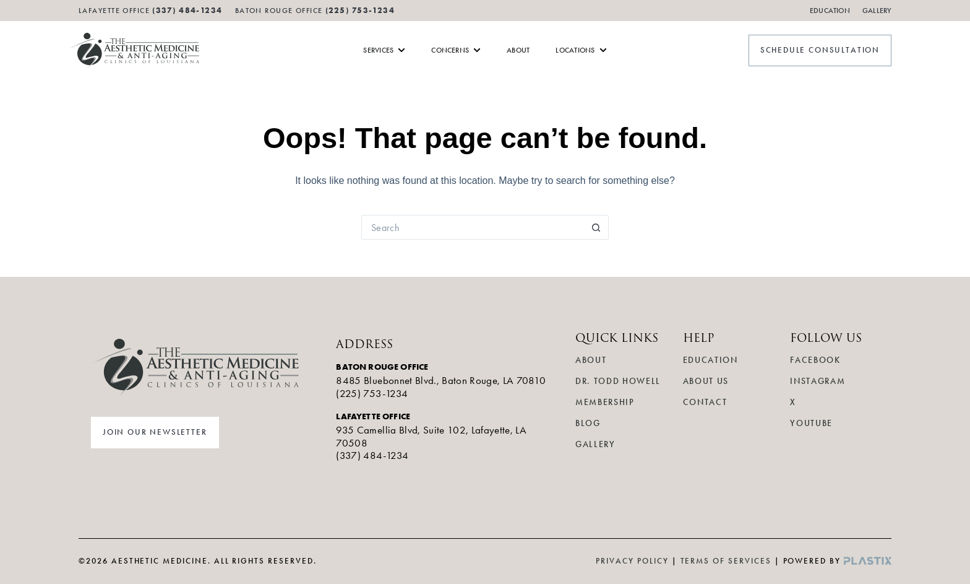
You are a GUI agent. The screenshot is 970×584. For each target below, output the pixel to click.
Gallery (876, 10)
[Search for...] (472, 227)
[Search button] (596, 227)
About (590, 360)
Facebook (815, 360)
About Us (706, 381)
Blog (588, 423)
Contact (705, 402)
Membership (605, 402)
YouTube (811, 423)
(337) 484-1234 (372, 455)
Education (830, 10)
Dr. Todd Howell (618, 381)
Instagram (817, 381)
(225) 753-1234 (360, 10)
